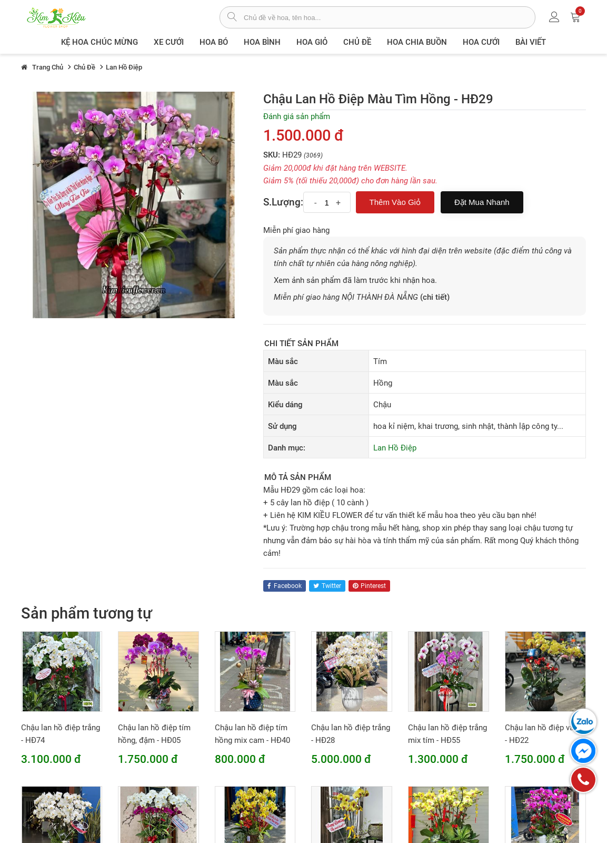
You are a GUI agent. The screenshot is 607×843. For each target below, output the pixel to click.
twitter (327, 586)
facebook (284, 586)
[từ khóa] (389, 17)
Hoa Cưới (481, 42)
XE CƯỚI (169, 42)
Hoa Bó (214, 42)
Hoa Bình (262, 42)
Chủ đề (357, 42)
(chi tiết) (435, 297)
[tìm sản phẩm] (232, 18)
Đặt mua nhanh (482, 202)
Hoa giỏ (311, 42)
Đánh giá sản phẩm (296, 116)
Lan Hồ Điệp (394, 448)
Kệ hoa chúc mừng (99, 42)
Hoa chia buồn (417, 42)
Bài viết (530, 42)
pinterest (369, 586)
